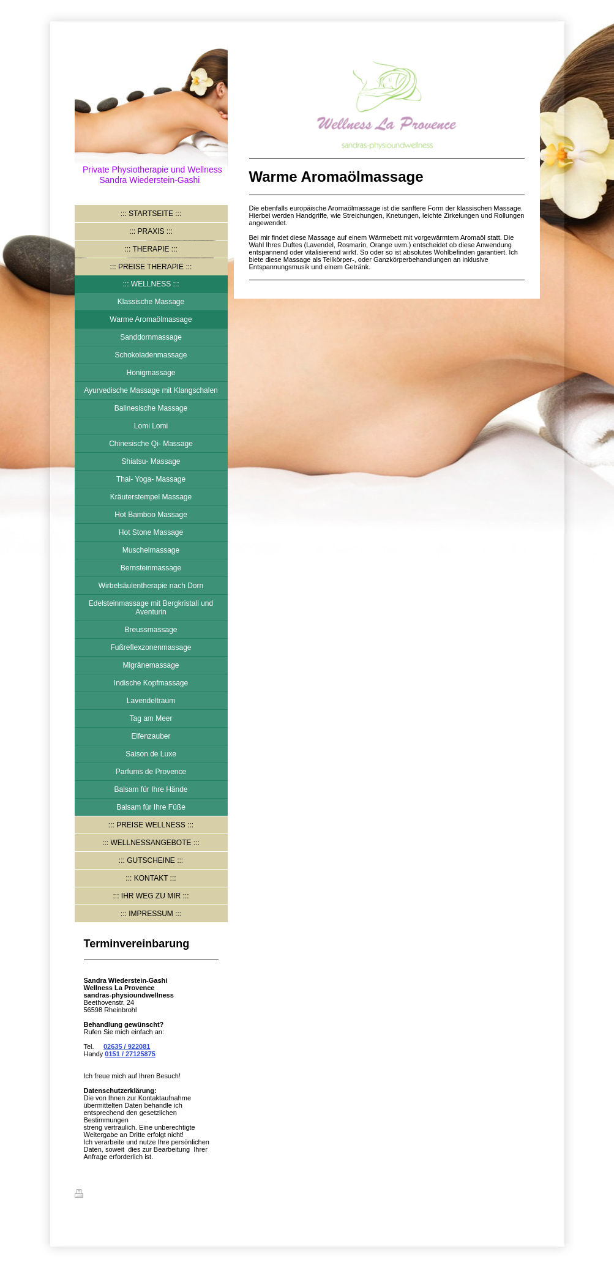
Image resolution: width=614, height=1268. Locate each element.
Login (531, 1193)
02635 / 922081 (126, 1046)
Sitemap (149, 1195)
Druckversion (103, 1195)
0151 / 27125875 (130, 1053)
